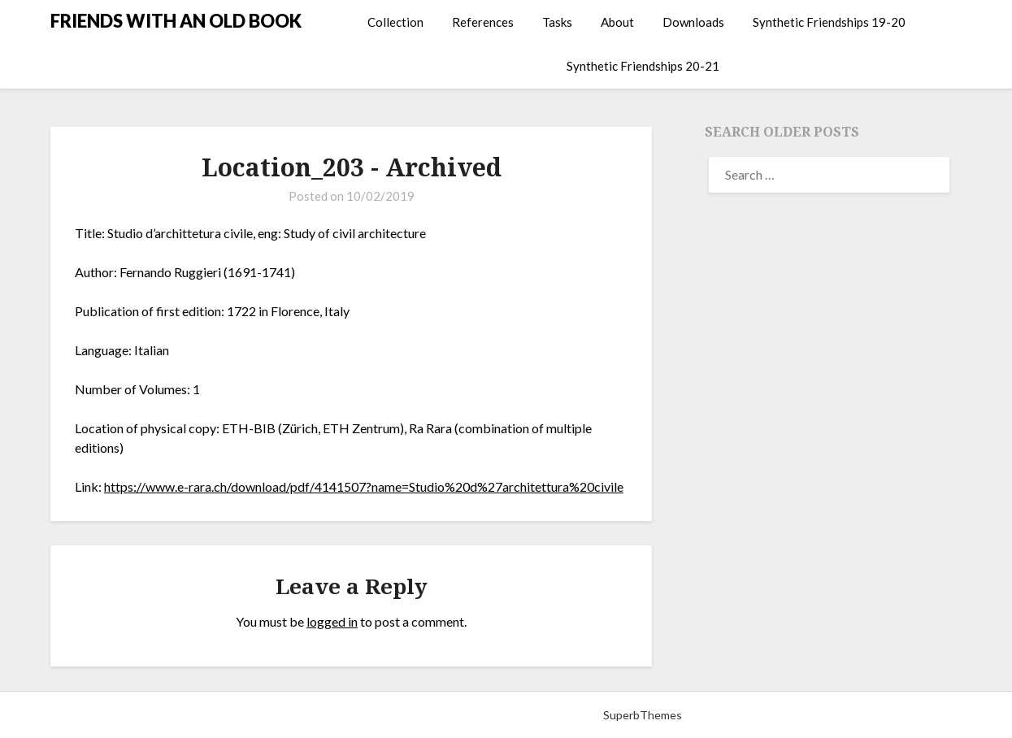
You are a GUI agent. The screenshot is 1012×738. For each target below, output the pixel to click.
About (617, 22)
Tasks (557, 22)
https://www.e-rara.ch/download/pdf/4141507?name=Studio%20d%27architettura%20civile (363, 486)
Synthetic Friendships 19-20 (829, 22)
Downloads (693, 22)
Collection (395, 22)
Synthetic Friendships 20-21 (643, 66)
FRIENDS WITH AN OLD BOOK (176, 21)
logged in (332, 621)
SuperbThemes (642, 715)
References (483, 22)
